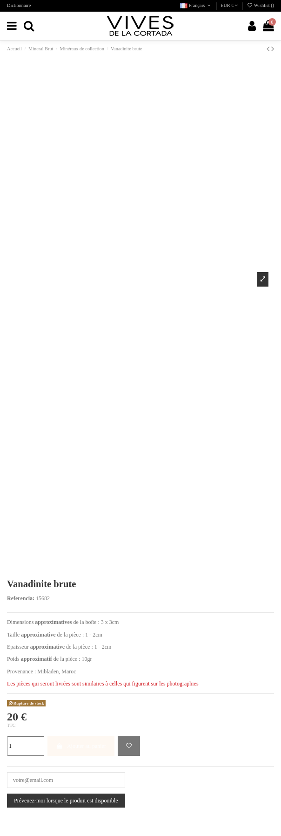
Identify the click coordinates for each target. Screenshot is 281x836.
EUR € (229, 5)
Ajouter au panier (81, 746)
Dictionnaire (19, 5)
